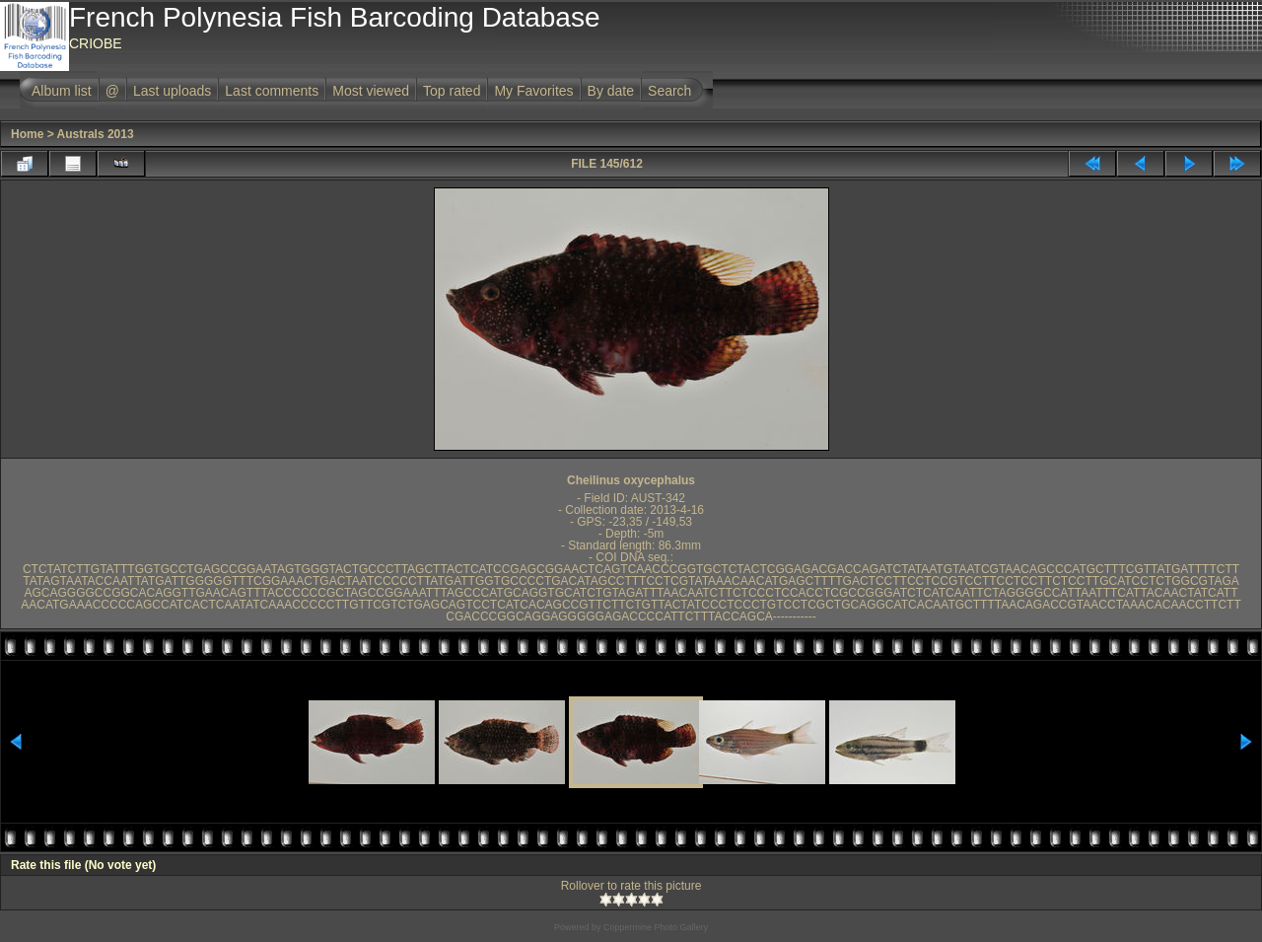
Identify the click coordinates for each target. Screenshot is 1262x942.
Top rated (451, 91)
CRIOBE (95, 43)
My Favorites (533, 91)
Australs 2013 (95, 134)
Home (27, 134)
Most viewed (370, 91)
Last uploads (172, 91)
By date (611, 91)
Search (669, 91)
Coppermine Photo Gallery (655, 927)
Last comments (271, 91)
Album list (62, 91)
